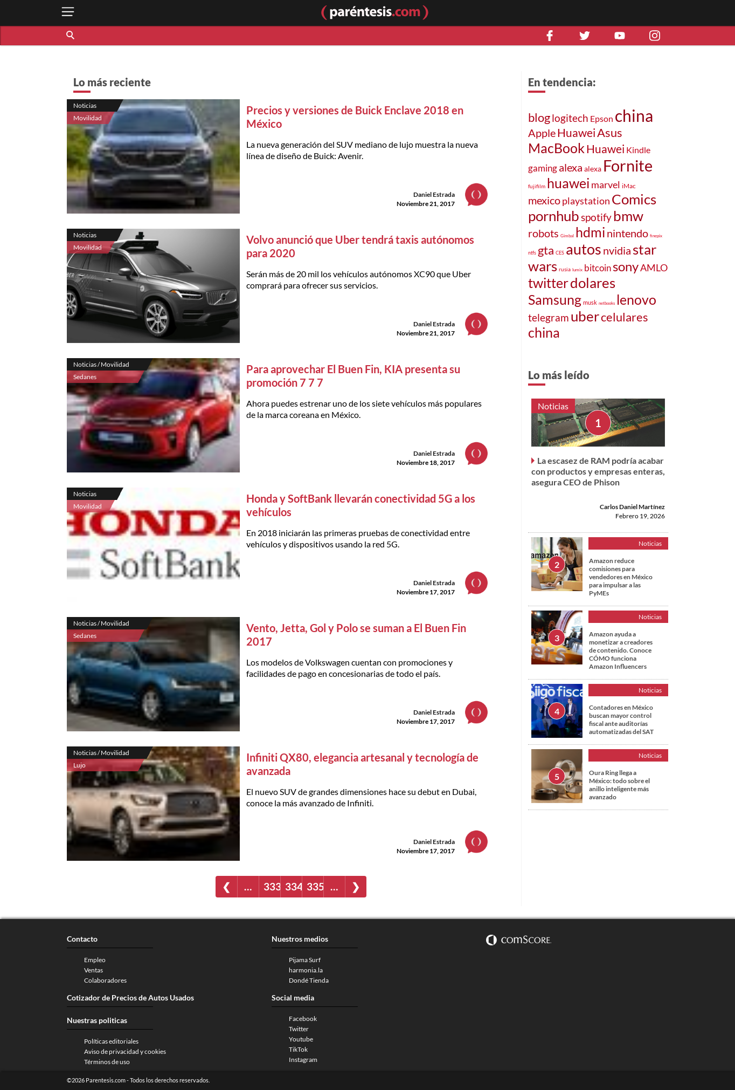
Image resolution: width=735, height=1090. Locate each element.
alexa (571, 167)
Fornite (628, 165)
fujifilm (536, 186)
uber (585, 316)
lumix (577, 269)
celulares (624, 317)
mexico (544, 200)
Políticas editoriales (111, 1041)
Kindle (638, 150)
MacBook (556, 148)
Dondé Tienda (309, 980)
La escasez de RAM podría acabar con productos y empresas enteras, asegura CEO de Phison (598, 471)
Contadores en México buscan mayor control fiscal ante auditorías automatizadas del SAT (621, 719)
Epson (601, 118)
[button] (71, 35)
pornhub (553, 215)
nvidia (617, 250)
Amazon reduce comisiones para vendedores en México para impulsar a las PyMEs (621, 577)
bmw (628, 215)
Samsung (554, 299)
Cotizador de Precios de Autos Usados (130, 997)
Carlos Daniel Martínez (632, 507)
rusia (565, 269)
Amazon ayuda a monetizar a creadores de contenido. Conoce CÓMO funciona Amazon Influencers (621, 650)
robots (543, 233)
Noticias (84, 105)
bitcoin (597, 267)
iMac (629, 186)
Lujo (79, 765)
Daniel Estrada (434, 194)
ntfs (532, 253)
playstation (586, 201)
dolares (592, 282)
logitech (570, 118)
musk (590, 302)
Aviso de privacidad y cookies (125, 1051)
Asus (609, 132)
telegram (548, 317)
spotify (596, 217)
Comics (634, 199)
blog (539, 117)
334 (293, 886)
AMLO (654, 267)
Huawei (576, 132)
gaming (542, 168)
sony (626, 266)
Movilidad (87, 118)
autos (583, 249)
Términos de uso (107, 1062)
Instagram (303, 1059)
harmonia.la (306, 970)
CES (560, 253)
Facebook (303, 1018)
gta (546, 250)
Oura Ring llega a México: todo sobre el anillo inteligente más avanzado (619, 785)
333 (272, 886)
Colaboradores (105, 980)
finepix (656, 235)
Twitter (299, 1029)
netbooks (607, 303)
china (634, 115)
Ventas (93, 970)
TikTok (298, 1049)
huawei (568, 183)
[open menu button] (67, 12)
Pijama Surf (305, 960)
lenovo (636, 299)
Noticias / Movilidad (101, 364)
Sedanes (84, 377)
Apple (542, 132)
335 (315, 886)
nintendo (627, 233)
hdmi (590, 232)
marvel (605, 184)
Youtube (301, 1039)
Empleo (95, 960)
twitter (548, 283)
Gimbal (567, 235)
